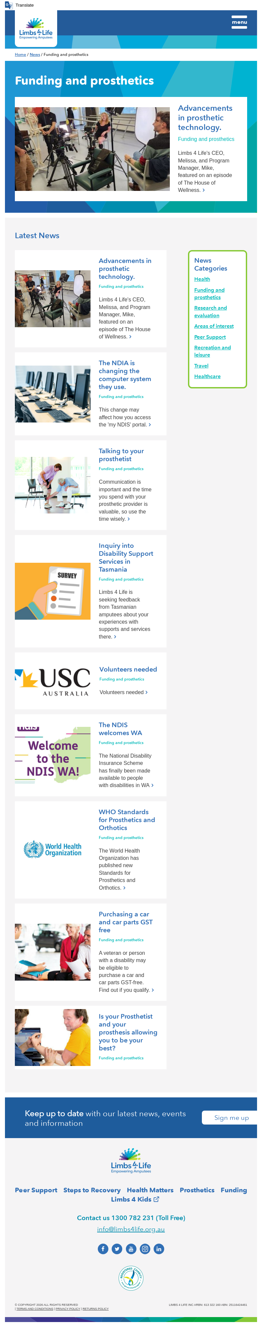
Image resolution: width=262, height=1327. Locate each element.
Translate (25, 5)
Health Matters (150, 1190)
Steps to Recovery (92, 1190)
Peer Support (36, 1190)
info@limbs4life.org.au (131, 1229)
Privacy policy (68, 1308)
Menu (239, 22)
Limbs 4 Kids (131, 1199)
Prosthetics (197, 1190)
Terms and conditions (35, 1308)
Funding (234, 1190)
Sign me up (231, 1118)
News (35, 54)
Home (20, 54)
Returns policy (96, 1308)
